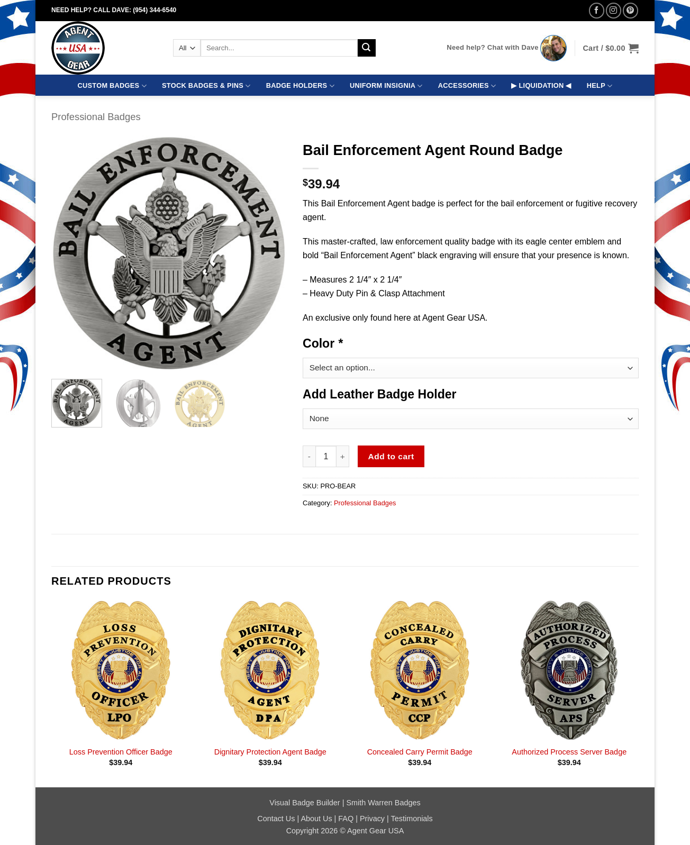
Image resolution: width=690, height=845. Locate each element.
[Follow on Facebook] (596, 10)
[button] (611, 48)
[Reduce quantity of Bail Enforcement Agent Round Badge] (309, 456)
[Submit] (367, 48)
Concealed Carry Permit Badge (420, 752)
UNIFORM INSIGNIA (386, 86)
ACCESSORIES (467, 86)
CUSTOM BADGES (112, 86)
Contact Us (276, 818)
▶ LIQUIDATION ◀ (541, 85)
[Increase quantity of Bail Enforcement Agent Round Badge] (343, 456)
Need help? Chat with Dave (492, 47)
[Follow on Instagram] (613, 10)
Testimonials (412, 818)
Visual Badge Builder (304, 802)
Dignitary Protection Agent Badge (270, 752)
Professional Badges (96, 116)
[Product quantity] (326, 456)
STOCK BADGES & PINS (206, 86)
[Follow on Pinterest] (630, 10)
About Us (316, 818)
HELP (600, 86)
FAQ (345, 818)
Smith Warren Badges (383, 802)
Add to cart (391, 456)
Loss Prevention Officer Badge (121, 752)
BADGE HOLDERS (300, 86)
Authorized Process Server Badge (569, 752)
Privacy (372, 818)
